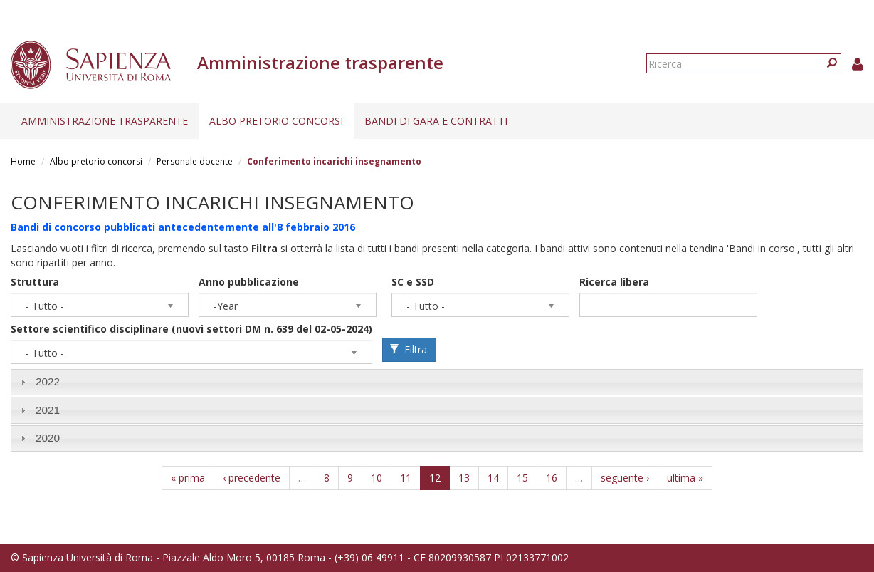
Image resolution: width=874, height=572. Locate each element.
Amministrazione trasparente (104, 121)
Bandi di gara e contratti (435, 121)
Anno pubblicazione (249, 281)
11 (405, 477)
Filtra (408, 349)
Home (23, 161)
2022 (48, 381)
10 (376, 477)
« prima (188, 477)
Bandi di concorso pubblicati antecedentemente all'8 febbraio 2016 (183, 227)
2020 (48, 438)
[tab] (437, 382)
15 (522, 477)
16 (551, 477)
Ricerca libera (614, 281)
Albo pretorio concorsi (276, 121)
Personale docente (195, 161)
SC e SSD (412, 281)
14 (493, 477)
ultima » (685, 477)
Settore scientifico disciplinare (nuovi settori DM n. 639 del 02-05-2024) (191, 329)
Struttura (35, 281)
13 (464, 477)
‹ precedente (251, 477)
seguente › (625, 477)
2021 (48, 410)
